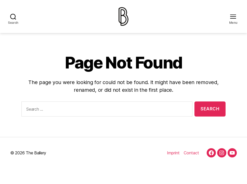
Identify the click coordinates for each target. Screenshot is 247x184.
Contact (191, 157)
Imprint (173, 157)
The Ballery (36, 157)
